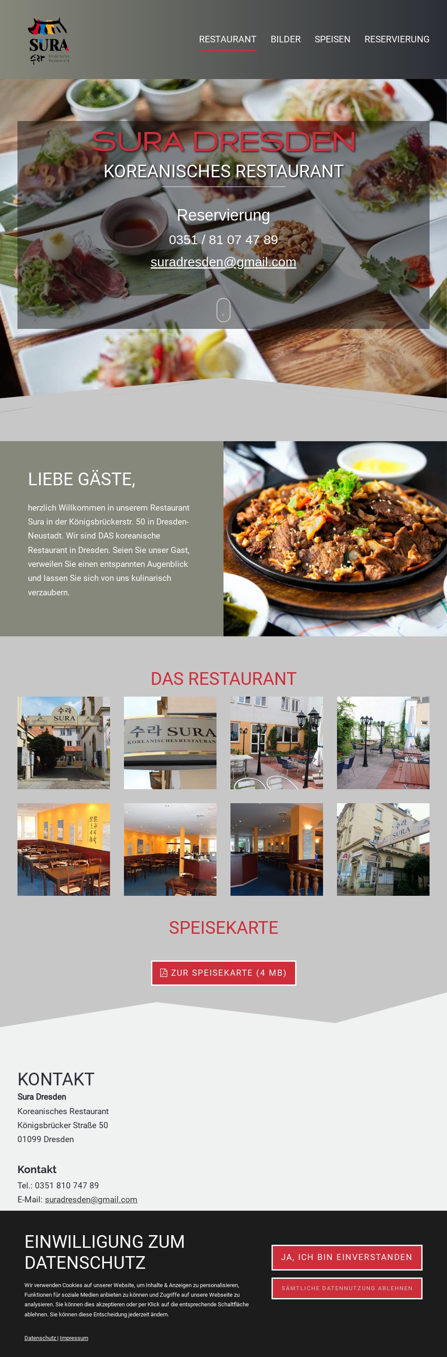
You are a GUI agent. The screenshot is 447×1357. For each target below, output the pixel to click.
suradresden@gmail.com (223, 262)
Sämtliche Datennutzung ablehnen (347, 1288)
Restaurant (228, 39)
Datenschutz (40, 1338)
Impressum (74, 1338)
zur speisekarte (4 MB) (223, 973)
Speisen (333, 39)
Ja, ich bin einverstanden (347, 1257)
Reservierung (397, 39)
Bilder (286, 39)
